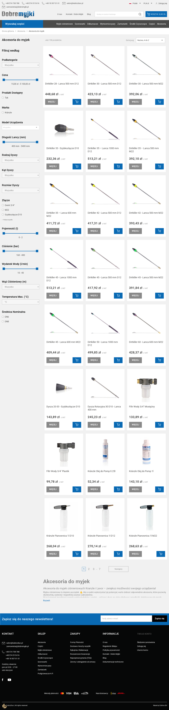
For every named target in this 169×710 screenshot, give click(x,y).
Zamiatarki (122, 24)
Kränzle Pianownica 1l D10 (60, 535)
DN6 (7, 317)
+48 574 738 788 (12, 3)
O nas (59, 14)
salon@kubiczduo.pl (75, 3)
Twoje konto (144, 634)
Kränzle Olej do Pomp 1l (141, 471)
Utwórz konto (142, 650)
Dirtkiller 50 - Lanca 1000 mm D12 (103, 343)
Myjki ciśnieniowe (64, 24)
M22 (7, 210)
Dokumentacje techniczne (113, 662)
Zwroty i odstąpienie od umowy (82, 662)
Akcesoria (161, 24)
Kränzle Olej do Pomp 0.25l (101, 471)
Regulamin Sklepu (110, 646)
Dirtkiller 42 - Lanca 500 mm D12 (104, 212)
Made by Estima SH (160, 705)
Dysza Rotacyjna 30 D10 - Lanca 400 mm (104, 408)
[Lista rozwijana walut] (148, 3)
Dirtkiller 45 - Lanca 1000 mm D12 (61, 279)
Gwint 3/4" (10, 205)
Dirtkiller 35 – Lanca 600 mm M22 (61, 214)
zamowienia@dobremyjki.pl (17, 7)
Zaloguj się (141, 646)
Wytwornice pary (107, 24)
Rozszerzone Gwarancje (80, 654)
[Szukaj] (119, 14)
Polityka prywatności (111, 650)
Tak (6, 97)
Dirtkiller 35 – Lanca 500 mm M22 (144, 150)
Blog (89, 14)
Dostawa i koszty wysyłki (80, 646)
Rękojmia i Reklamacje (79, 650)
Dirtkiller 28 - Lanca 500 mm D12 (62, 83)
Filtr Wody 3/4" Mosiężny (142, 406)
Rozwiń (46, 600)
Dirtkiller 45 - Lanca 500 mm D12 (104, 277)
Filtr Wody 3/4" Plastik (57, 471)
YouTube (10, 680)
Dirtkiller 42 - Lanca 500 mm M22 (146, 212)
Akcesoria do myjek (16, 40)
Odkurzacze (92, 24)
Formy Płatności (77, 642)
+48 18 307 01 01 (53, 3)
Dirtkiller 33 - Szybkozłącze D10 (62, 148)
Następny (118, 569)
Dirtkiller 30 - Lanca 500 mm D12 (104, 83)
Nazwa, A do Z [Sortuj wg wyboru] (150, 40)
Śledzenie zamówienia (146, 642)
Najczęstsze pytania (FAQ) (81, 658)
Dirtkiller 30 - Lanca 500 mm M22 (146, 83)
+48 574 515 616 (32, 3)
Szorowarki (80, 24)
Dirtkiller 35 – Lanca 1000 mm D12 (103, 150)
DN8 (7, 321)
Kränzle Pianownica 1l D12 (101, 535)
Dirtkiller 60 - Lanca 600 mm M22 (146, 342)
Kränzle (8, 112)
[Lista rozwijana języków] (135, 3)
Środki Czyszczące (138, 24)
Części (152, 24)
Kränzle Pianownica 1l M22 (143, 535)
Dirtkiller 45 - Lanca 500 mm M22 (146, 277)
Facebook (5, 680)
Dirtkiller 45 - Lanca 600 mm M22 (63, 342)
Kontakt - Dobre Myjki (111, 654)
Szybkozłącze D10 (13, 214)
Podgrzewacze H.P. (45, 674)
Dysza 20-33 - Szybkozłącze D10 (63, 406)
